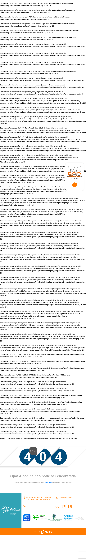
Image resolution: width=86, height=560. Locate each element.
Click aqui (48, 482)
